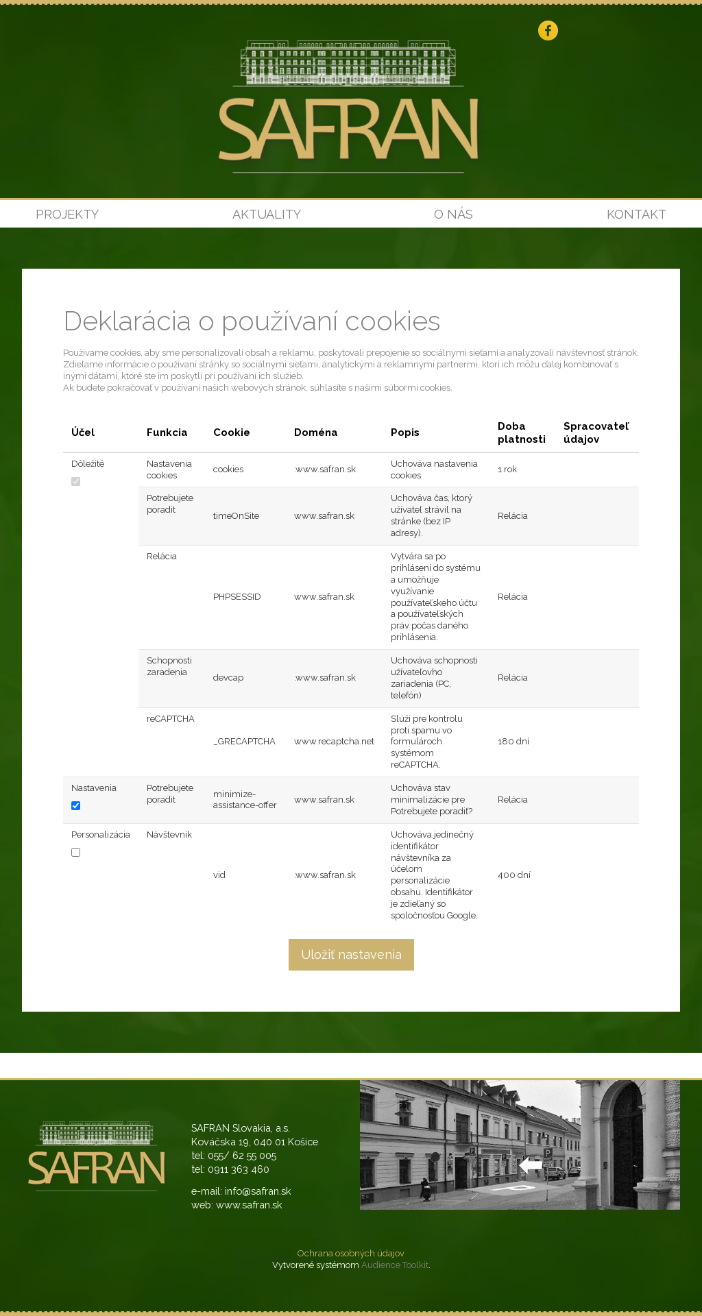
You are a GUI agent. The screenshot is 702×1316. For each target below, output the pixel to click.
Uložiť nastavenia (351, 954)
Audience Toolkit (394, 1265)
